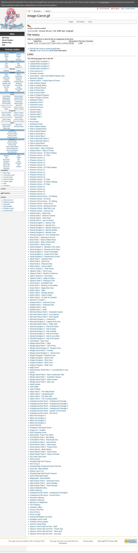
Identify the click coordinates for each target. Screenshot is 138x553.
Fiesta (19, 87)
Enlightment (6, 81)
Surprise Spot (6, 83)
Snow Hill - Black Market (39, 469)
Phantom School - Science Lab (41, 211)
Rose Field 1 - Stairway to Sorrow (42, 237)
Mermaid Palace (18, 100)
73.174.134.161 (104, 8)
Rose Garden (6, 103)
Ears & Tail (6, 165)
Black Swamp (18, 103)
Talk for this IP (115, 8)
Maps (12, 92)
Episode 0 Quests (36, 78)
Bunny (6, 54)
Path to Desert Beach (38, 131)
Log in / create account (128, 8)
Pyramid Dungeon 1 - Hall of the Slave (44, 327)
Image (71, 22)
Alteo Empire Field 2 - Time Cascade (43, 486)
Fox (6, 58)
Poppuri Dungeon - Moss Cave (41, 363)
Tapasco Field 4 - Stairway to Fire (42, 281)
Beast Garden (35, 384)
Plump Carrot (35, 459)
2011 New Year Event (38, 457)
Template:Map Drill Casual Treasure (43, 473)
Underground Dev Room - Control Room (45, 495)
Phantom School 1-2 (37, 160)
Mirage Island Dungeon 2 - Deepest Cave (45, 348)
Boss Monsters (12, 152)
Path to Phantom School (39, 146)
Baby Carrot (34, 367)
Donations (6, 185)
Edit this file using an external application (45, 49)
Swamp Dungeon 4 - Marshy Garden (43, 230)
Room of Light (35, 514)
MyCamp (6, 168)
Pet (19, 159)
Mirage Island (6, 101)
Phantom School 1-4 (37, 165)
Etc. (19, 63)
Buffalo (19, 54)
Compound (18, 76)
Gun (18, 155)
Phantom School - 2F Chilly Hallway (43, 167)
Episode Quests (12, 137)
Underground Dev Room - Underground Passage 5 (49, 493)
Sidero (54, 43)
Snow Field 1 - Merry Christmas (41, 148)
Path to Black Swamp (38, 126)
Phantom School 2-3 (37, 175)
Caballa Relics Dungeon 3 (39, 66)
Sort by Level (12, 135)
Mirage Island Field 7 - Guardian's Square (45, 377)
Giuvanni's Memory (37, 498)
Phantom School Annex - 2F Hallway (43, 196)
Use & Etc (6, 166)
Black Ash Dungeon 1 (38, 416)
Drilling (6, 76)
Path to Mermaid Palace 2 (39, 141)
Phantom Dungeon (6, 116)
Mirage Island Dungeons (6, 117)
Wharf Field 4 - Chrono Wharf (41, 266)
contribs (65, 43)
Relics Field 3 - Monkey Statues (42, 293)
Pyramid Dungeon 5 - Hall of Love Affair (44, 336)
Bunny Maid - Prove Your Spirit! (41, 435)
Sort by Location (12, 134)
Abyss (6, 109)
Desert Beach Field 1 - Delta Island (43, 445)
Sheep (6, 56)
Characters (12, 52)
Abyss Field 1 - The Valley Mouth (42, 392)
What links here (8, 200)
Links (90, 22)
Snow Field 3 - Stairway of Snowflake (44, 285)
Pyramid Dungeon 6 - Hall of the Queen (44, 338)
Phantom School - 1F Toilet (40, 155)
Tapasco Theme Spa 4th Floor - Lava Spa (45, 534)
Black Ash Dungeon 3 (38, 420)
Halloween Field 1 (36, 100)
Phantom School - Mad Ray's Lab (42, 208)
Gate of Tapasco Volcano (39, 98)
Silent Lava (6, 128)
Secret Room (35, 512)
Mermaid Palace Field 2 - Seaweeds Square (46, 312)
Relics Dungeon (6, 114)
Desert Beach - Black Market (40, 449)
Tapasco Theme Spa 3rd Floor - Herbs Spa (46, 531)
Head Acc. (6, 163)
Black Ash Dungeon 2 (38, 418)
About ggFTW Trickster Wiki (108, 541)
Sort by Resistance (12, 150)
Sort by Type (12, 132)
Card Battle (18, 89)
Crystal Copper (6, 124)
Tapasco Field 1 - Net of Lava (41, 271)
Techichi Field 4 (35, 117)
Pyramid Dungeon (6, 112)
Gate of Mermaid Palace (39, 476)
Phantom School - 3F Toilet (40, 184)
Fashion (18, 166)
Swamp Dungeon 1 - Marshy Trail (42, 223)
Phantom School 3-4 (37, 194)
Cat (6, 60)
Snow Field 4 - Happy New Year (42, 288)
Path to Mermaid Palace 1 (39, 139)
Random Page (6, 42)
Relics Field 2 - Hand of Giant (41, 295)
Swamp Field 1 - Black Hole (40, 213)
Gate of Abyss (35, 389)
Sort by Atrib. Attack (12, 146)
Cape (18, 161)
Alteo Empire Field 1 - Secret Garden (43, 483)
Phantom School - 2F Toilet (40, 179)
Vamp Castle (7, 119)
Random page (7, 181)
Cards (6, 67)
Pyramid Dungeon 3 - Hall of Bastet (43, 331)
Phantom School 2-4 (37, 177)
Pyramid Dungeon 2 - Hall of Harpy (43, 329)
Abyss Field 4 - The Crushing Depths (43, 399)
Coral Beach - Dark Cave (39, 341)
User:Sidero (34, 387)
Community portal (8, 175)
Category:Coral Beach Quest (40, 428)
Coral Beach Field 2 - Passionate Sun (44, 440)
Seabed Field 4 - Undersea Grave (42, 302)
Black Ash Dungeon (18, 121)
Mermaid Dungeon (18, 116)
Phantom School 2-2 (37, 172)
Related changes (8, 202)
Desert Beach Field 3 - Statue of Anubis (44, 454)
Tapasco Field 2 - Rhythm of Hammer (44, 273)
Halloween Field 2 (36, 102)
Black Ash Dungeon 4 (38, 423)
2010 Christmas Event (38, 433)
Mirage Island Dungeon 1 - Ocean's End (45, 353)
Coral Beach (6, 96)
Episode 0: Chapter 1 (38, 300)
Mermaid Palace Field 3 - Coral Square (44, 314)
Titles (6, 91)
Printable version (8, 208)
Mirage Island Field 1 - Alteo (40, 343)
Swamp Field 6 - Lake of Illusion (42, 220)
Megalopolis (6, 98)
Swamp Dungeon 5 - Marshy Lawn (43, 232)
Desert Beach (18, 96)
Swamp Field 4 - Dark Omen (40, 218)
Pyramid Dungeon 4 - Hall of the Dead (44, 334)
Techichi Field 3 (35, 114)
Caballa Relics (18, 98)
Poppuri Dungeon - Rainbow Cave (42, 355)
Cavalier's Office (36, 507)
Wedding (18, 83)
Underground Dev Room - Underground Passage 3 (49, 406)
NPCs (18, 74)
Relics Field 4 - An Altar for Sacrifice (43, 298)
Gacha (19, 71)
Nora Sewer (34, 122)
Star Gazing (18, 85)
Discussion (37, 11)
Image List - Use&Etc (38, 430)
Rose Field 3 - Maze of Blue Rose (42, 242)
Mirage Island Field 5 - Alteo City (42, 382)
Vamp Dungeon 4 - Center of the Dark (44, 254)
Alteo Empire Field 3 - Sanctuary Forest (44, 481)
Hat (6, 157)
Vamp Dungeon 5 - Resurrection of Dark (45, 257)
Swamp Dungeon (19, 119)
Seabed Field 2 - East (38, 307)
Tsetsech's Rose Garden (39, 522)
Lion (18, 58)
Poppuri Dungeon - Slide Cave (41, 365)
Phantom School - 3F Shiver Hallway (43, 182)
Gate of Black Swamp (38, 83)
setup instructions (42, 51)
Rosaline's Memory (37, 500)
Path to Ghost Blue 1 (37, 134)
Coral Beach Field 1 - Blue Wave (42, 437)
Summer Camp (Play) (38, 524)
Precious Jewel (18, 126)
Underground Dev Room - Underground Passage (48, 401)
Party (6, 89)
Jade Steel (18, 124)
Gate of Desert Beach (38, 88)
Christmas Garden (36, 73)
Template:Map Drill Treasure (40, 461)
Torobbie (33, 119)
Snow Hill (19, 105)
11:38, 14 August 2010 (42, 43)
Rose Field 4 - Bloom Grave (40, 245)
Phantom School (18, 114)
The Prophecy (35, 505)
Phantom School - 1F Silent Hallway (43, 153)
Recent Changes (7, 40)
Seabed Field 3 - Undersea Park (42, 305)
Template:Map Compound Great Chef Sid (45, 466)
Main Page (6, 173)
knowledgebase (104, 2)
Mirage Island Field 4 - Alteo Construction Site (47, 375)
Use (6, 63)
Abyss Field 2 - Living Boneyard (42, 394)
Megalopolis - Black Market (40, 478)
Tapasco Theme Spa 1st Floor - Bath (43, 526)
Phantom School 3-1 (37, 187)
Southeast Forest (36, 105)
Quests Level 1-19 (36, 471)
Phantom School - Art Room (40, 199)
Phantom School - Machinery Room (43, 206)
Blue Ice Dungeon (6, 121)
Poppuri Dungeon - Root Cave (41, 360)
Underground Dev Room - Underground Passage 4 (49, 408)
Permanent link (8, 210)
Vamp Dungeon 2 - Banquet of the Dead (45, 249)
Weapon (6, 155)
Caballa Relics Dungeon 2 (39, 64)
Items (12, 61)
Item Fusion (6, 85)
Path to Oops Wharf (37, 143)
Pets (6, 65)
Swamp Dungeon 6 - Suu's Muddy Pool (44, 235)
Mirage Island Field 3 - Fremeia (41, 351)
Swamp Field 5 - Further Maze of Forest (45, 81)
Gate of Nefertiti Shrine (38, 488)
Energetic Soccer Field (38, 519)
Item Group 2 (35, 464)
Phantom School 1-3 (37, 163)
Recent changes (8, 179)
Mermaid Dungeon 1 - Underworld (42, 319)
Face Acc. (19, 163)
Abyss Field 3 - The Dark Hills (41, 396)
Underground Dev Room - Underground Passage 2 (49, 404)
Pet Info (6, 87)
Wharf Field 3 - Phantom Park (41, 264)
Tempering (18, 78)
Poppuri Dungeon (19, 112)
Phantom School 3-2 (37, 189)
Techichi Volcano (6, 107)
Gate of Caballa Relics (38, 86)
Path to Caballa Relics (38, 129)
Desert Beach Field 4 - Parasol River (43, 447)
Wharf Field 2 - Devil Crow (39, 261)
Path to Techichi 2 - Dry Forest (41, 276)
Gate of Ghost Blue (37, 90)
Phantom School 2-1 (37, 170)
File (29, 11)
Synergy (18, 80)
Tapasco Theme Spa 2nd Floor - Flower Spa (46, 529)
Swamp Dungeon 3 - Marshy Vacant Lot (45, 228)
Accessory (6, 159)
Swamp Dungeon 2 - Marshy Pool (42, 225)
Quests (12, 130)
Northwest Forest (36, 124)
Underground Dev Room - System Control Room (48, 411)
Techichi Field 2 (35, 112)
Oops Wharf (6, 100)
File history (80, 22)
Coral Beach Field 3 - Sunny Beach (43, 442)
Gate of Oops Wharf (37, 93)
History (48, 11)
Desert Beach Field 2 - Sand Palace (43, 452)
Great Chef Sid (35, 425)
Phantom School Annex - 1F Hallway (43, 201)
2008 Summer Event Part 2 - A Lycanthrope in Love (49, 370)
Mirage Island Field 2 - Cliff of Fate (42, 346)
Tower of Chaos (19, 109)
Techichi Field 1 (35, 110)
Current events (8, 177)
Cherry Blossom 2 (36, 71)
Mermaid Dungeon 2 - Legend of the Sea (45, 322)
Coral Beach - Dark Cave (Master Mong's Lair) (47, 76)
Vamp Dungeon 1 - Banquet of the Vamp (45, 247)
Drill (19, 165)
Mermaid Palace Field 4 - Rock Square (44, 317)
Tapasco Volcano (18, 107)
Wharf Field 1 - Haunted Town (41, 259)
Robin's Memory (36, 490)
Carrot (32, 372)
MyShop (6, 71)
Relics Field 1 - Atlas (37, 290)
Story (6, 74)
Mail (18, 91)
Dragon (18, 56)
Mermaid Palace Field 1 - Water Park (43, 324)
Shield (19, 157)
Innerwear (6, 161)
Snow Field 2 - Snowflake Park (41, 283)
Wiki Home (5, 38)
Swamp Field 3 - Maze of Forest (42, 151)
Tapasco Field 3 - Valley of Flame (42, 278)
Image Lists (12, 154)
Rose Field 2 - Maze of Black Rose (43, 240)
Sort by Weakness (12, 148)
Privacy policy (88, 541)
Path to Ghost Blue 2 (37, 136)
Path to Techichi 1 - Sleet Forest (42, 269)
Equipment (18, 67)
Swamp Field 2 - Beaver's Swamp (42, 216)
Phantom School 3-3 (37, 192)
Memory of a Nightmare (38, 502)
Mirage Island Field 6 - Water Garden (43, 380)
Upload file (6, 204)
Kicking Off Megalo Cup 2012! (41, 517)
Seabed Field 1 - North (38, 310)
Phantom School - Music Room (41, 204)
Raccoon (18, 60)
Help (3, 45)
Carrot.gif (30, 31)
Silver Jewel (6, 126)
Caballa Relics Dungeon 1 (39, 61)
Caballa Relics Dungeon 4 (39, 69)
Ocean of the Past (36, 510)
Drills (18, 65)
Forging (6, 80)
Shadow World (18, 81)
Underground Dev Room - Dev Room (43, 413)
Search (3, 189)
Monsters (12, 139)
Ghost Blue (18, 101)
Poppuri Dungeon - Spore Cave (41, 358)
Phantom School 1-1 (37, 158)
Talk (58, 43)
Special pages (7, 206)
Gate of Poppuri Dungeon (39, 95)
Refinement (6, 78)
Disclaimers (63, 543)
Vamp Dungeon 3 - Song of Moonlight (44, 252)
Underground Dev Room (6, 105)
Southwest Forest (36, 107)
